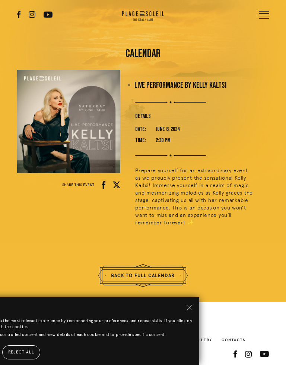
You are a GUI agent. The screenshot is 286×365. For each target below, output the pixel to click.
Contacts (233, 340)
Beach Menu (167, 340)
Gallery (202, 340)
